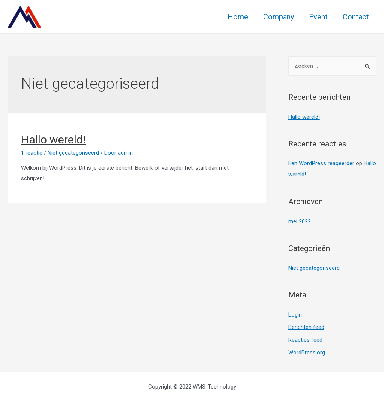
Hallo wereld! (53, 139)
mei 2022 (299, 221)
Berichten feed (306, 327)
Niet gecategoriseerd (73, 152)
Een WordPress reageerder (321, 163)
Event (318, 16)
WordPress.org (306, 352)
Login (295, 314)
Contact (356, 16)
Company (278, 16)
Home (238, 16)
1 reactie (31, 152)
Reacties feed (305, 339)
